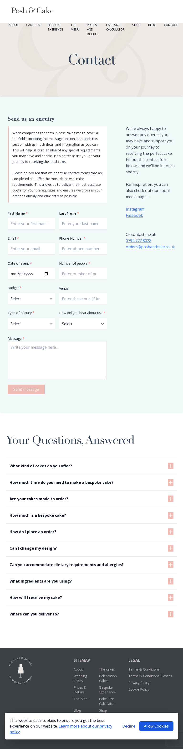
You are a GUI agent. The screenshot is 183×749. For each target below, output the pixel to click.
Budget (15, 287)
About (14, 25)
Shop (136, 25)
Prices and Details (92, 29)
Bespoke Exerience (55, 27)
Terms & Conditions (143, 669)
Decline (128, 726)
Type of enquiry (21, 312)
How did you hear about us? (82, 312)
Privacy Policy (138, 682)
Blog (152, 25)
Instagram (135, 209)
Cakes (33, 25)
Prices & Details (80, 689)
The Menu (75, 27)
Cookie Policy (138, 689)
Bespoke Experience (107, 689)
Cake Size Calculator (115, 27)
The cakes (107, 669)
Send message (26, 389)
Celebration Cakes (108, 678)
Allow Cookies (156, 726)
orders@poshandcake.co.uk (150, 246)
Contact (171, 25)
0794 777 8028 (138, 240)
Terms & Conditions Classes (150, 676)
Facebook (134, 215)
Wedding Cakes (80, 678)
